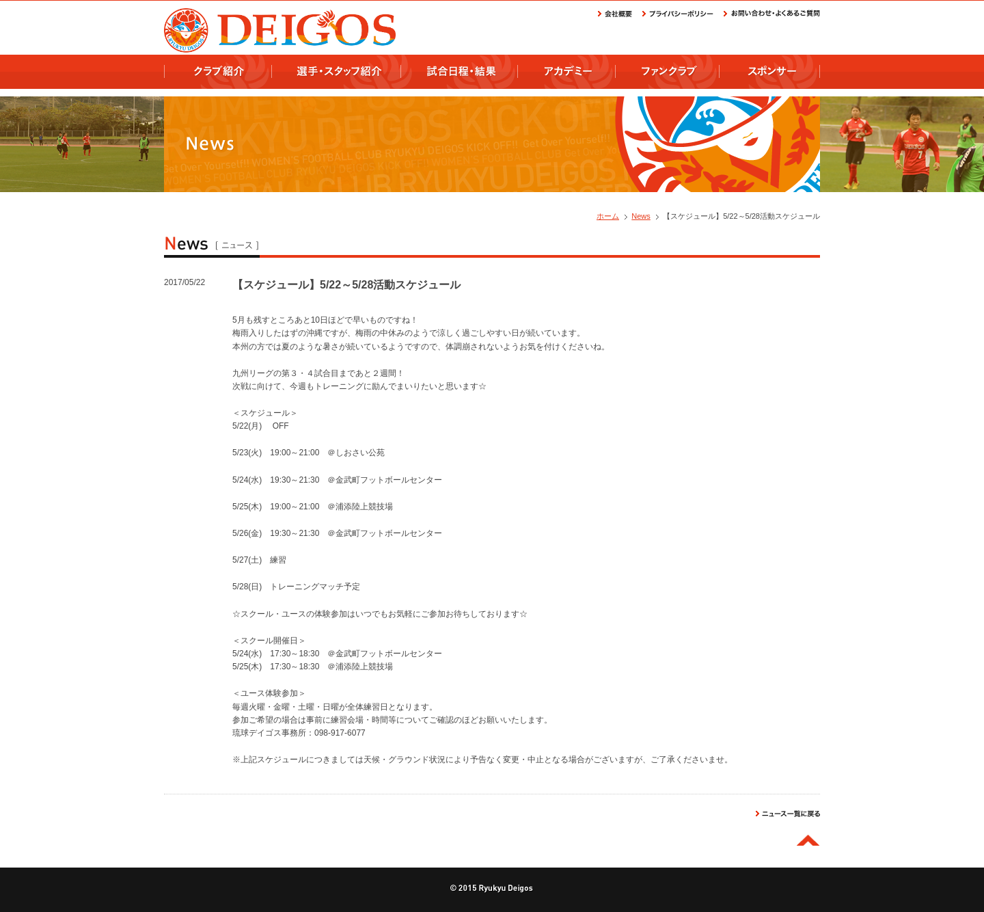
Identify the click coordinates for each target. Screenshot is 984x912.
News (641, 216)
